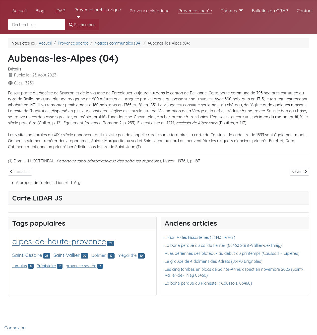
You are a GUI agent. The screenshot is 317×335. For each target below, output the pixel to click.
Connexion (15, 327)
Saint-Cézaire (27, 255)
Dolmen (99, 255)
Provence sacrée (195, 10)
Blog (40, 10)
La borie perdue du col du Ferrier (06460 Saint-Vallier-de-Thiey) (223, 245)
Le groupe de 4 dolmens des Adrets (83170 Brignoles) (213, 261)
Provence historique (150, 10)
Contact (305, 10)
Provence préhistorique (97, 9)
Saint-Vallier (67, 255)
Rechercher (82, 24)
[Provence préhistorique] (77, 17)
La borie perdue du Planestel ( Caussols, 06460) (208, 283)
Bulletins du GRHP (270, 10)
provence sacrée (81, 265)
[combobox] (36, 24)
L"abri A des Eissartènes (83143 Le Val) (200, 237)
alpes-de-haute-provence (59, 241)
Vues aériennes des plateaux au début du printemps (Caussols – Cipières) (232, 253)
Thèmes (229, 10)
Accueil (19, 10)
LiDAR (59, 10)
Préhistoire (46, 265)
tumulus (19, 265)
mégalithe (127, 255)
